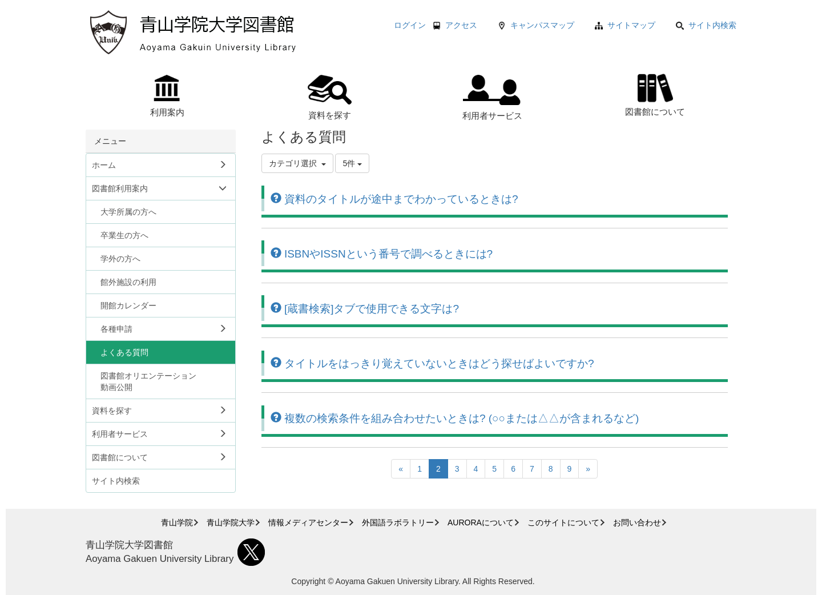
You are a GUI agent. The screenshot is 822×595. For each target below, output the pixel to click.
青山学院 (177, 522)
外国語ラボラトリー (398, 522)
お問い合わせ (637, 522)
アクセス (461, 25)
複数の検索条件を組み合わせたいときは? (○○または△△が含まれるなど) (455, 418)
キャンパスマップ (542, 25)
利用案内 (167, 96)
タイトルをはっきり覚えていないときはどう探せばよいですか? (432, 363)
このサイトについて (563, 522)
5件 (352, 163)
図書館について (655, 93)
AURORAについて (481, 522)
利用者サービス (492, 97)
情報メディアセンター (308, 522)
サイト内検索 (706, 25)
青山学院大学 (231, 522)
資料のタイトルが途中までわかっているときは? (394, 199)
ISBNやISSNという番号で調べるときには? (382, 254)
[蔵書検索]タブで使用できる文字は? (365, 309)
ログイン (410, 25)
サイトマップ (631, 25)
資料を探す (330, 97)
